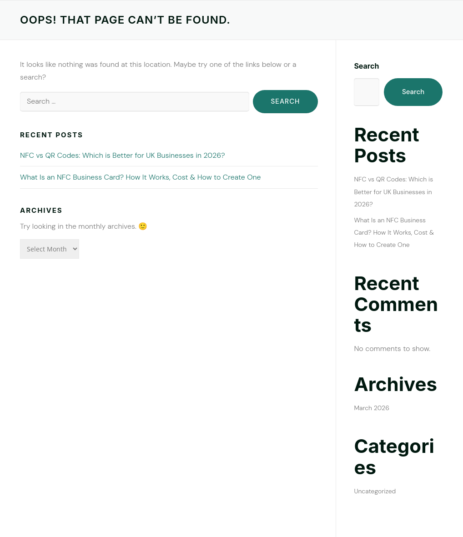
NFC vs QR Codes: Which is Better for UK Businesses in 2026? (122, 155)
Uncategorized (375, 491)
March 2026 (371, 408)
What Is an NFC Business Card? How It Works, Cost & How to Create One (140, 177)
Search (366, 65)
